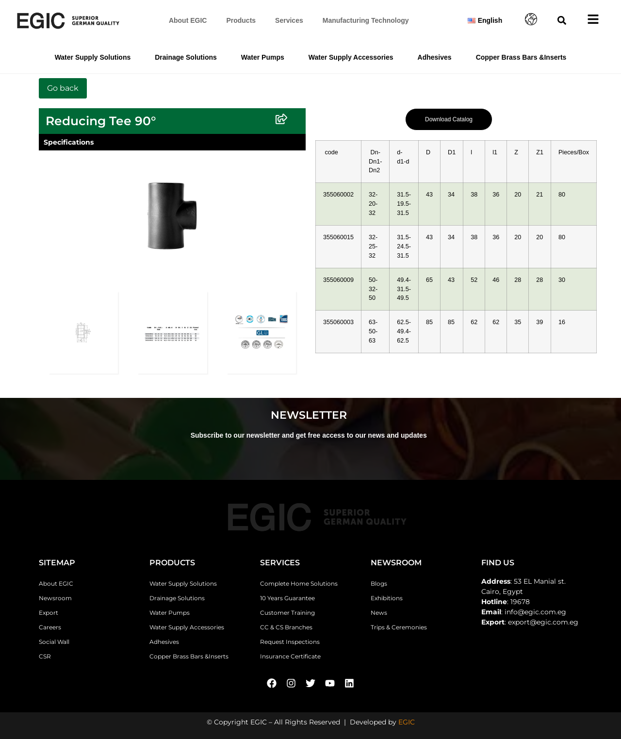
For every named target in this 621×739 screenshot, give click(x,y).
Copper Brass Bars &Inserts (521, 57)
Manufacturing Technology (366, 20)
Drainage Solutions (186, 57)
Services (289, 20)
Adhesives (435, 57)
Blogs (379, 583)
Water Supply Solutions (93, 57)
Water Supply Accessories (351, 57)
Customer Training (287, 612)
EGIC (406, 722)
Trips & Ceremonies (399, 627)
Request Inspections (290, 641)
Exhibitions (387, 598)
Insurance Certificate (290, 656)
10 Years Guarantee (287, 598)
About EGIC (188, 20)
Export (48, 612)
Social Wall (54, 641)
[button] (562, 21)
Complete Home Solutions (299, 583)
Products (241, 20)
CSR (45, 656)
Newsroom (55, 598)
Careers (50, 627)
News (379, 612)
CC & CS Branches (286, 627)
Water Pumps (262, 57)
